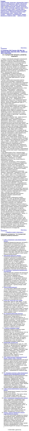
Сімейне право (18, 13)
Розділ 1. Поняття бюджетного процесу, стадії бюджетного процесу (14, 413)
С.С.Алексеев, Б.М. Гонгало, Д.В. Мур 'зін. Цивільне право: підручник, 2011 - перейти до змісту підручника (14, 52)
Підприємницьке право (7, 13)
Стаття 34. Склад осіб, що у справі (13, 300)
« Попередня (4, 48)
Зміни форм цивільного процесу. (12, 255)
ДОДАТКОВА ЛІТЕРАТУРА (11, 342)
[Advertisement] (14, 31)
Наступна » (24, 47)
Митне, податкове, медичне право (14, 7)
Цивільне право (5, 11)
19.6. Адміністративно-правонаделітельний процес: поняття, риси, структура (15, 358)
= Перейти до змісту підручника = (14, 232)
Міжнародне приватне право (17, 11)
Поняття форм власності (10, 287)
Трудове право (20, 9)
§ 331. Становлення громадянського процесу (16, 398)
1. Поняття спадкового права (11, 328)
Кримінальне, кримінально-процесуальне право (13, 10)
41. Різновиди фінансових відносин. (13, 313)
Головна (3, 14)
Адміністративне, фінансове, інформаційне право (14, 2)
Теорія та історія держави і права (14, 8)
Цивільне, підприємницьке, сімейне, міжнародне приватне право (13, 15)
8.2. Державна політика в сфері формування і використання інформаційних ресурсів (16, 373)
